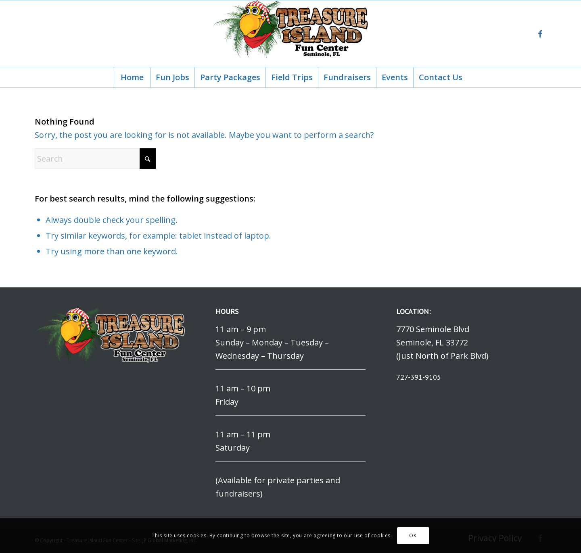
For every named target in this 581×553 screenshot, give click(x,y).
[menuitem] (132, 77)
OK (412, 535)
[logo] (290, 33)
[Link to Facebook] (540, 34)
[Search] (95, 158)
